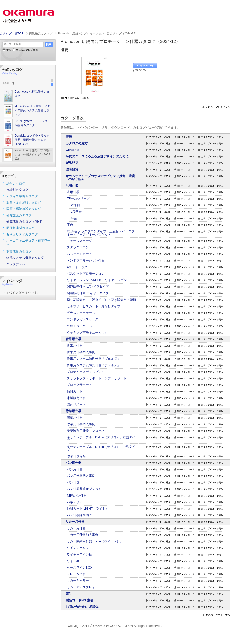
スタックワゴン (78, 247)
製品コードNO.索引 (79, 600)
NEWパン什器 (77, 495)
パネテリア (75, 502)
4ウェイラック (77, 267)
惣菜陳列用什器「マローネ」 (87, 430)
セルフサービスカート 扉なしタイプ (93, 306)
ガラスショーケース (81, 313)
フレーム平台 (76, 574)
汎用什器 (72, 185)
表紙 (69, 137)
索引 (69, 593)
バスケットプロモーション (86, 273)
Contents (72, 150)
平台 (70, 225)
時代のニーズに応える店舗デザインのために (97, 156)
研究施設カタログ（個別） (25, 221)
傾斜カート (75, 391)
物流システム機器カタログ (25, 258)
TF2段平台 (74, 211)
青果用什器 (73, 339)
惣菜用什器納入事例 (81, 424)
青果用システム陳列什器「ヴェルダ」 (93, 358)
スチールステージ (79, 241)
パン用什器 (73, 463)
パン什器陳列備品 (79, 515)
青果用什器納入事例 (81, 352)
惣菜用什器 (73, 411)
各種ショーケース (79, 326)
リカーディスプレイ (81, 587)
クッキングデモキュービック (87, 332)
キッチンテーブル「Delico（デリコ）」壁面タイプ (101, 438)
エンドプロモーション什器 (86, 260)
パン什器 (73, 482)
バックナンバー (17, 264)
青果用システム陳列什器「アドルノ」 (93, 365)
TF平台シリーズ (78, 198)
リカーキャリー (78, 580)
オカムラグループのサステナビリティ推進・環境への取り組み (100, 177)
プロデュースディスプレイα (87, 372)
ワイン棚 (73, 561)
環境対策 (72, 169)
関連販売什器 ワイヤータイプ (88, 293)
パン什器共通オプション (84, 489)
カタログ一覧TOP (11, 33)
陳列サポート (76, 404)
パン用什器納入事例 (81, 476)
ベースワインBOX (79, 567)
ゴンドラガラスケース (82, 319)
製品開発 (72, 163)
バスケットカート (79, 254)
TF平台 (72, 218)
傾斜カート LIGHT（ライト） (87, 508)
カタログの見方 (77, 143)
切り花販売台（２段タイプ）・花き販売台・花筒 (101, 300)
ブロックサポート (79, 385)
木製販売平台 (76, 398)
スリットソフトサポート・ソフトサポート (97, 378)
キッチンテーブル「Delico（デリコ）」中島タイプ (101, 448)
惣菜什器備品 (76, 456)
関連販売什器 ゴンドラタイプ (88, 286)
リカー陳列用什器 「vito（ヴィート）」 (95, 541)
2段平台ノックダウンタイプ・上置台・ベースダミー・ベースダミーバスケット (101, 232)
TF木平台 (73, 205)
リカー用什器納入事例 (82, 535)
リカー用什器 (75, 521)
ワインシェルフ (78, 548)
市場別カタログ (17, 190)
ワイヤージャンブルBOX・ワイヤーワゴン (97, 280)
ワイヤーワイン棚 (79, 554)
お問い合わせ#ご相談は (82, 607)
